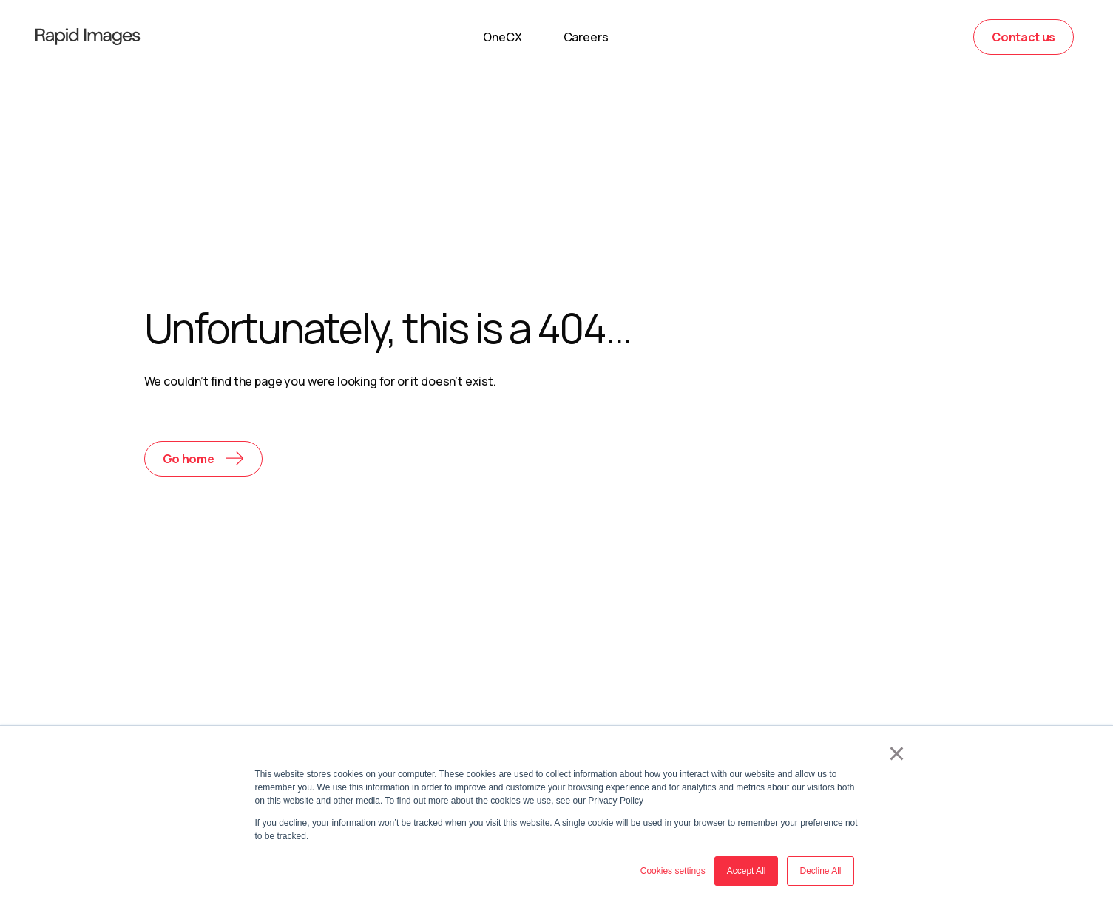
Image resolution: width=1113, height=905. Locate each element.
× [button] (896, 753)
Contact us (1023, 37)
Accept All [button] (746, 871)
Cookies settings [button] (673, 871)
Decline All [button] (820, 871)
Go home (188, 459)
